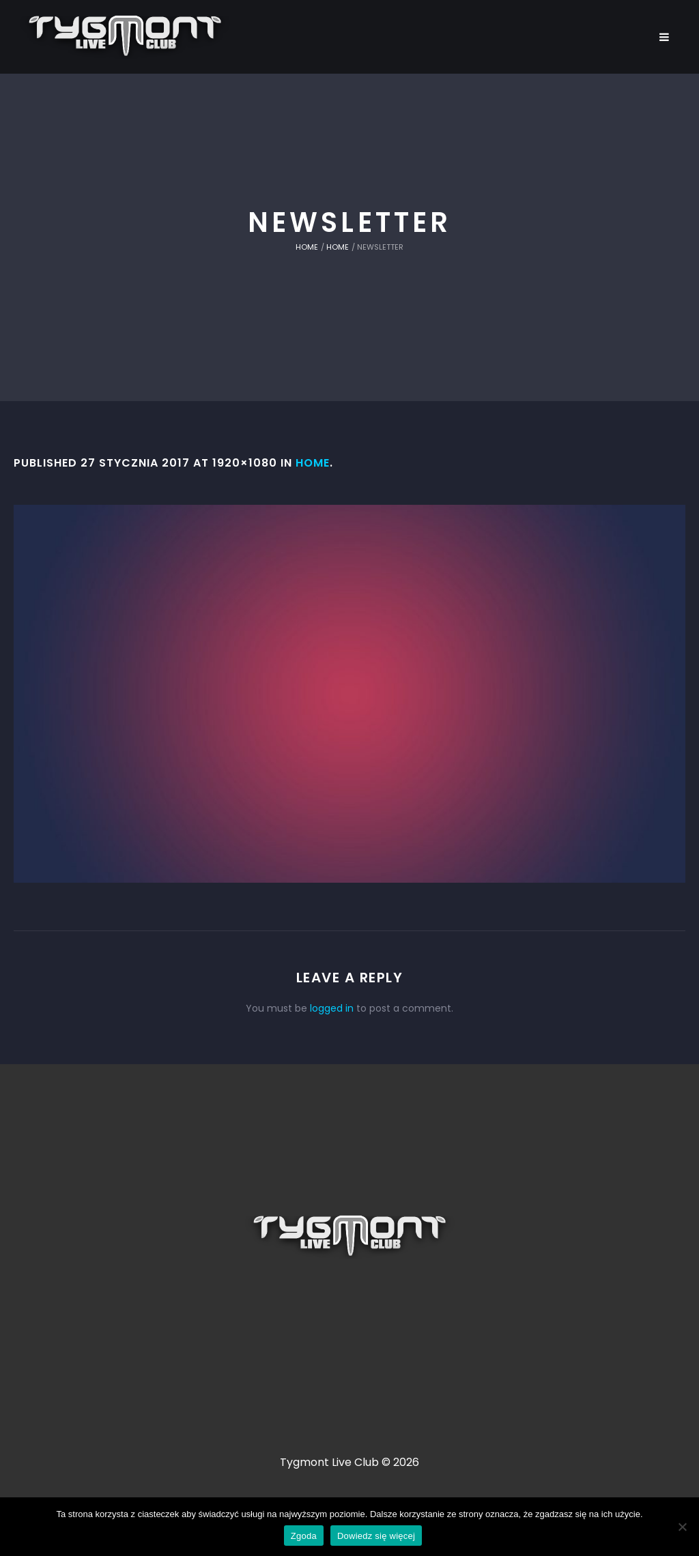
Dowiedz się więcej (376, 1536)
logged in (332, 1008)
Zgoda (304, 1536)
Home (307, 246)
